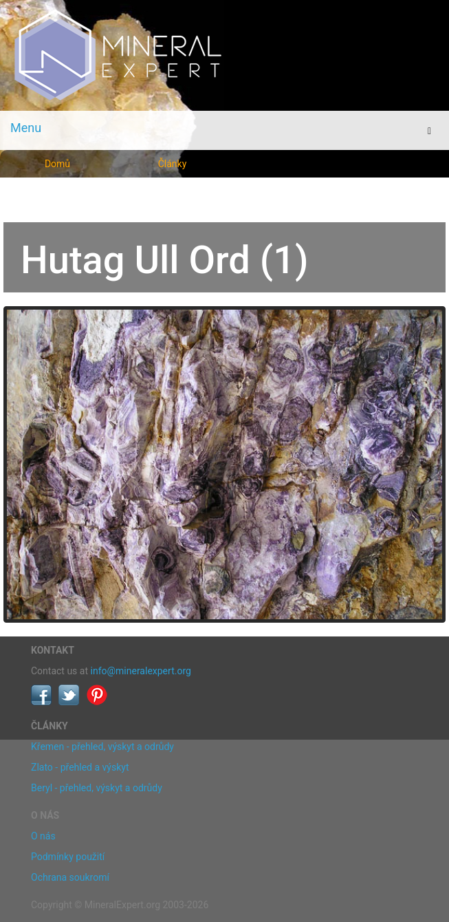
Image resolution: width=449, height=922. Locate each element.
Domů (57, 163)
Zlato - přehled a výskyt (80, 767)
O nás (43, 835)
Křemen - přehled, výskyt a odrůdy (102, 746)
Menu (25, 127)
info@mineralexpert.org (141, 670)
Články (172, 163)
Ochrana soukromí (70, 877)
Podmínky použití (68, 856)
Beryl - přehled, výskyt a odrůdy (96, 787)
